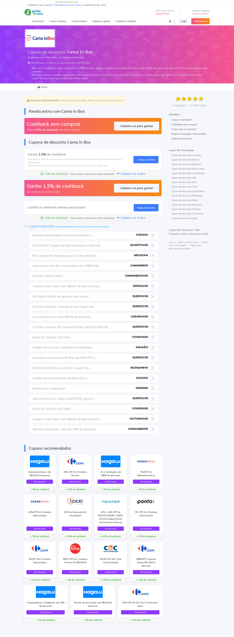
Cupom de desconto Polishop (186, 209)
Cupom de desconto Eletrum (185, 159)
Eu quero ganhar (200, 13)
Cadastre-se (200, 21)
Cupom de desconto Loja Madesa (188, 191)
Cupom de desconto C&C (183, 177)
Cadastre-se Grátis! (131, 174)
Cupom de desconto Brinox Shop (187, 168)
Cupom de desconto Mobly (184, 200)
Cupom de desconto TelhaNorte (187, 195)
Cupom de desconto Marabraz (186, 164)
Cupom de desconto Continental (187, 213)
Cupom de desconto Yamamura (186, 204)
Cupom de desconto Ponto (184, 186)
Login (184, 21)
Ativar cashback (146, 159)
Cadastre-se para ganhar (136, 126)
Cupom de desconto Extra (184, 182)
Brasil (42, 87)
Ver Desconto (40, 481)
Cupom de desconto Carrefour (186, 155)
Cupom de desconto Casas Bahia (188, 173)
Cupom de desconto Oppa (184, 218)
